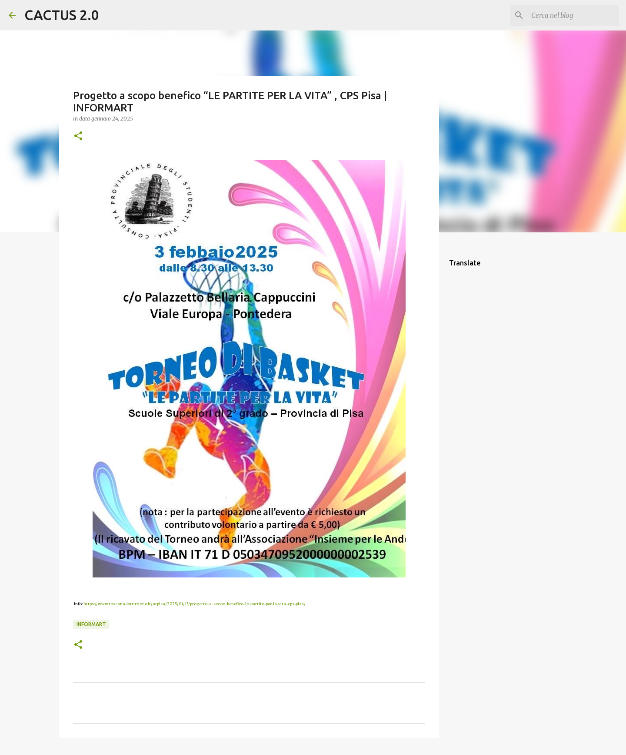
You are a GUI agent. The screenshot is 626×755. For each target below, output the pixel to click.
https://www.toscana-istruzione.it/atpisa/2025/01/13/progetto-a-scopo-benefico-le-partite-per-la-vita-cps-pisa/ (194, 603)
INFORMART (91, 624)
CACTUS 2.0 (61, 15)
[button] (78, 136)
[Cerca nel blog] (573, 15)
